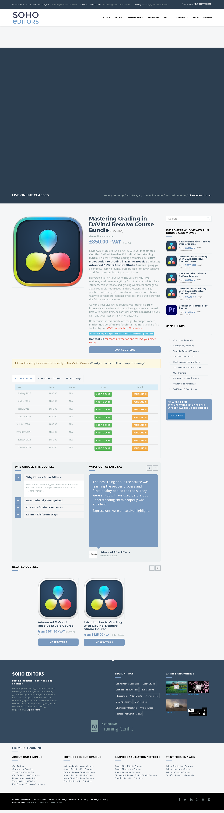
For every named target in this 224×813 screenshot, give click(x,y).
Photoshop (121, 695)
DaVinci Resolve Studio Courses (79, 772)
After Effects (136, 695)
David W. (170, 712)
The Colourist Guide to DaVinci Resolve (192, 274)
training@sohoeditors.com (155, 4)
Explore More (33, 709)
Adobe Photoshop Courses (128, 769)
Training (153, 17)
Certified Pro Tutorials (184, 356)
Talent (119, 17)
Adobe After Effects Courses (128, 766)
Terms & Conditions (50, 802)
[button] (155, 468)
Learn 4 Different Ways (42, 514)
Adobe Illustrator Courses (127, 772)
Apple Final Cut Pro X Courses (79, 778)
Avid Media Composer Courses (79, 766)
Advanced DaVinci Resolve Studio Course (56, 624)
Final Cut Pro (147, 689)
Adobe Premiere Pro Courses (78, 769)
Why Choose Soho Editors (43, 477)
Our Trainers (179, 372)
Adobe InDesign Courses (178, 772)
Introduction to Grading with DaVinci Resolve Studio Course (103, 626)
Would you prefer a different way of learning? (117, 363)
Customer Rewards (182, 340)
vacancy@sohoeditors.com (116, 4)
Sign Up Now (176, 416)
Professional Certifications (186, 378)
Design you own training (24, 778)
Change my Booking (183, 345)
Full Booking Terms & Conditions (28, 784)
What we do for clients (184, 383)
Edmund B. (193, 694)
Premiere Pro (152, 695)
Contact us (96, 339)
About (167, 17)
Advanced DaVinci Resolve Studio (112, 265)
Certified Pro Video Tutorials (77, 781)
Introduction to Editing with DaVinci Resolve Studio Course (192, 290)
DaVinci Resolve (124, 701)
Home (106, 17)
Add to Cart (103, 394)
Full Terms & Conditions (185, 389)
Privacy (31, 802)
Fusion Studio (148, 683)
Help (195, 17)
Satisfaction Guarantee (127, 683)
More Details (58, 642)
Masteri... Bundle (176, 195)
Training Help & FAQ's (23, 781)
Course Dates (24, 378)
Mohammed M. (173, 694)
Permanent (135, 17)
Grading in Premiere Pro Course (193, 306)
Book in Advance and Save (186, 362)
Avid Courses (146, 707)
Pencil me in (140, 394)
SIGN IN (207, 17)
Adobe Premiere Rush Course (78, 775)
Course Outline (124, 349)
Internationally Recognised (44, 500)
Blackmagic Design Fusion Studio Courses (136, 775)
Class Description (49, 378)
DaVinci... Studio (153, 195)
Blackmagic (134, 195)
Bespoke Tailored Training (186, 351)
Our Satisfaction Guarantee (44, 507)
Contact (182, 17)
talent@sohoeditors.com (64, 4)
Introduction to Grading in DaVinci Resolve (118, 261)
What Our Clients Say (23, 772)
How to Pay (73, 378)
